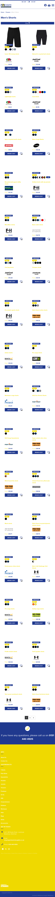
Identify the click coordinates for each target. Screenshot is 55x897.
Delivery (25, 853)
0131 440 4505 (13, 844)
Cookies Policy (14, 853)
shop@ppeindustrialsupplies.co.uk (14, 840)
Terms (2, 853)
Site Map (35, 853)
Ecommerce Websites (37, 895)
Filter (27, 23)
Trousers (8, 12)
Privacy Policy (7, 853)
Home (2, 12)
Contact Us (4, 761)
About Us (3, 757)
